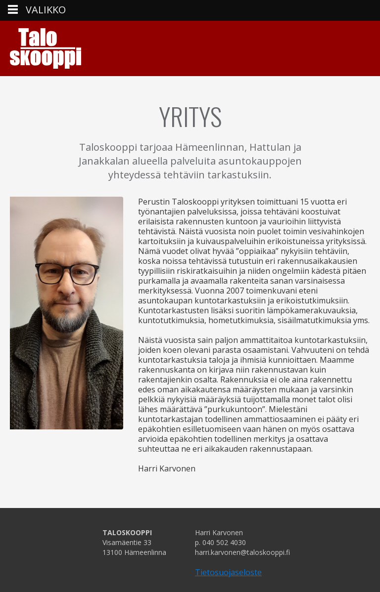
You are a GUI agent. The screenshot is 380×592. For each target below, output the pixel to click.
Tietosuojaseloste (228, 572)
